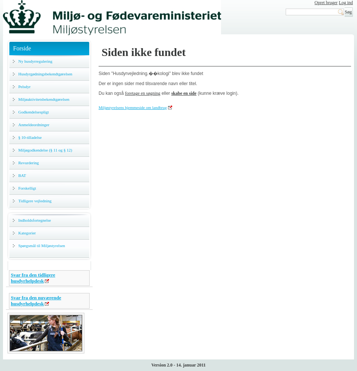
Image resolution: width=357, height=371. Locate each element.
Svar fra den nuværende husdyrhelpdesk (36, 300)
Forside (22, 48)
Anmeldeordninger (33, 124)
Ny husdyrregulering (35, 61)
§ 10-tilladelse (30, 137)
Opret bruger (326, 2)
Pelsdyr (24, 86)
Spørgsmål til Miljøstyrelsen (41, 245)
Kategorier (27, 233)
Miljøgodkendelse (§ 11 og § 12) (45, 150)
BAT (22, 175)
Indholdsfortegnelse (34, 220)
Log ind (346, 2)
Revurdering (28, 162)
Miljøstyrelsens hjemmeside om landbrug (133, 107)
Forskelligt (27, 188)
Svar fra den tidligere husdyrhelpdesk (33, 278)
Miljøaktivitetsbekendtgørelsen (43, 99)
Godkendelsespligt (33, 112)
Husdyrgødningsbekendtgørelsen (45, 74)
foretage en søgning (143, 93)
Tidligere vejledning (35, 201)
